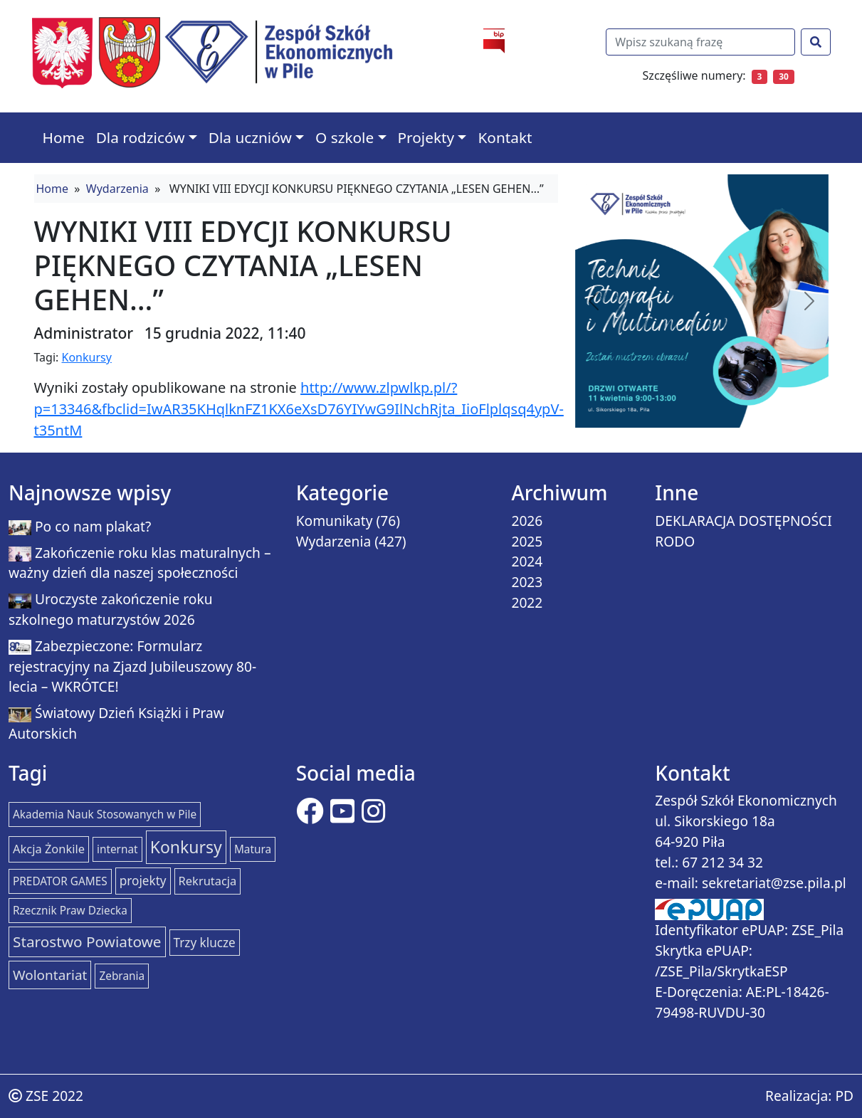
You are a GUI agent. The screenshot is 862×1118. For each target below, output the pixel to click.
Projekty (426, 137)
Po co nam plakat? (93, 526)
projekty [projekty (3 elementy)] (143, 880)
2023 (526, 581)
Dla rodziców (140, 137)
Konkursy (87, 357)
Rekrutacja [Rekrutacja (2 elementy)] (208, 880)
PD (844, 1095)
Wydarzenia (117, 188)
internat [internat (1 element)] (117, 849)
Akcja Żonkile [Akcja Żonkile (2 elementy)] (49, 848)
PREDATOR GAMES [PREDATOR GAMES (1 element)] (60, 881)
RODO (675, 541)
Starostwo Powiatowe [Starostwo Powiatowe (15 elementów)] (87, 941)
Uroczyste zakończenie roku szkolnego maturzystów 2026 (111, 609)
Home (64, 137)
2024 (526, 561)
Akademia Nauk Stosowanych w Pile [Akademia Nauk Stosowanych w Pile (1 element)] (104, 814)
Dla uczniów (250, 137)
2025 (526, 541)
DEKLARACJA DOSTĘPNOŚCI (743, 520)
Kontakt (505, 137)
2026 (526, 520)
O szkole (344, 137)
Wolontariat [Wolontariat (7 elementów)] (50, 975)
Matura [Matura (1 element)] (252, 849)
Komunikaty (334, 520)
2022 (526, 602)
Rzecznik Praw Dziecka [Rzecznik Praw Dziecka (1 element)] (70, 910)
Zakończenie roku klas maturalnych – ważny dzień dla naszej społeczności (140, 563)
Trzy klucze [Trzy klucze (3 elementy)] (205, 942)
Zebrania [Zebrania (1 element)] (121, 976)
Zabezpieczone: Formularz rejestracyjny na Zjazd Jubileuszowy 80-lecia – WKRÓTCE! (132, 666)
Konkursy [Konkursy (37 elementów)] (186, 846)
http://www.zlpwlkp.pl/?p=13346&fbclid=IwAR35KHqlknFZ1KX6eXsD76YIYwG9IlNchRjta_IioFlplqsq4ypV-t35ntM (299, 409)
